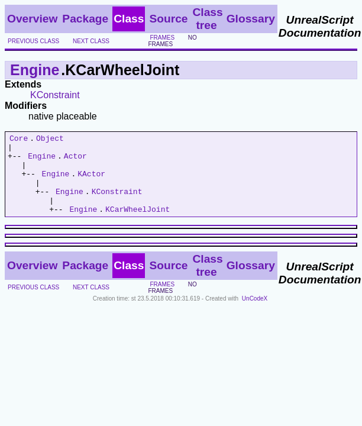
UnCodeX (254, 314)
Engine (34, 70)
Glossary (251, 18)
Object (50, 139)
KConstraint (55, 95)
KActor (91, 182)
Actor (75, 161)
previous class (33, 41)
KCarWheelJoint (137, 225)
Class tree (207, 18)
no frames (172, 40)
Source (168, 18)
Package (85, 18)
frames (162, 37)
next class (91, 41)
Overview (32, 18)
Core (18, 139)
